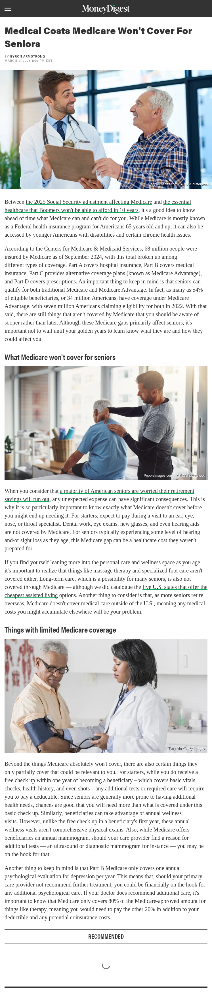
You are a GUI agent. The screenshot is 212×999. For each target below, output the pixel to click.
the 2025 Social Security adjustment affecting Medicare (89, 202)
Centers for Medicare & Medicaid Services (93, 248)
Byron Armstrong (27, 56)
